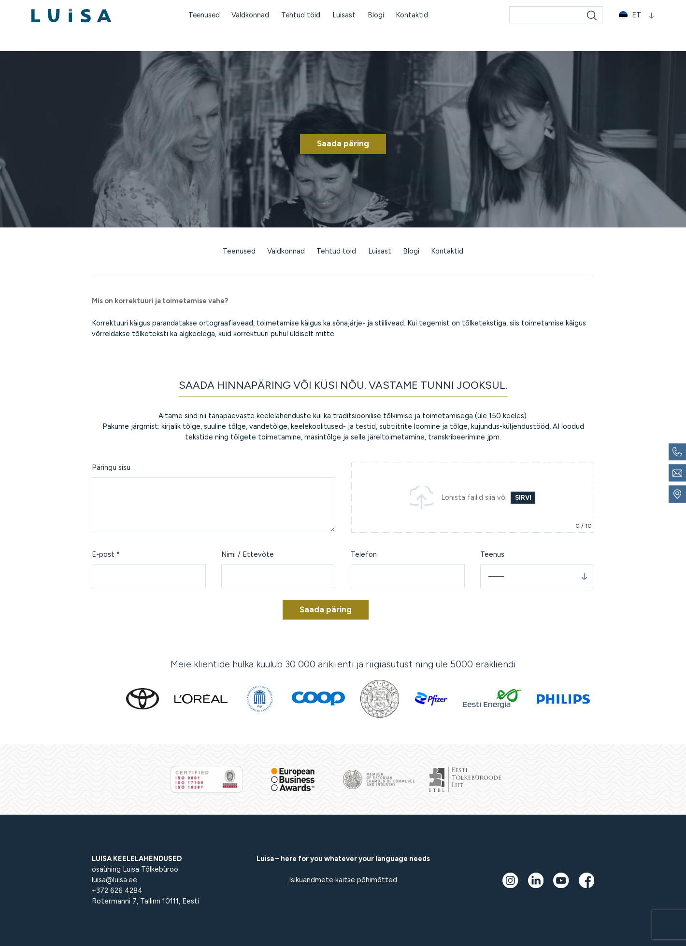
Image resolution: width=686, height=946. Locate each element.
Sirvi (523, 497)
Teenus (492, 554)
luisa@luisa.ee (114, 879)
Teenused (203, 15)
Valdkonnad (251, 15)
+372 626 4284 (117, 890)
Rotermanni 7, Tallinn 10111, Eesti (145, 901)
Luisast (345, 15)
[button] (636, 16)
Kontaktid (413, 15)
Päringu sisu (111, 467)
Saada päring (343, 143)
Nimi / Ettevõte (247, 554)
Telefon (364, 554)
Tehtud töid (301, 15)
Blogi (377, 15)
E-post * (106, 554)
